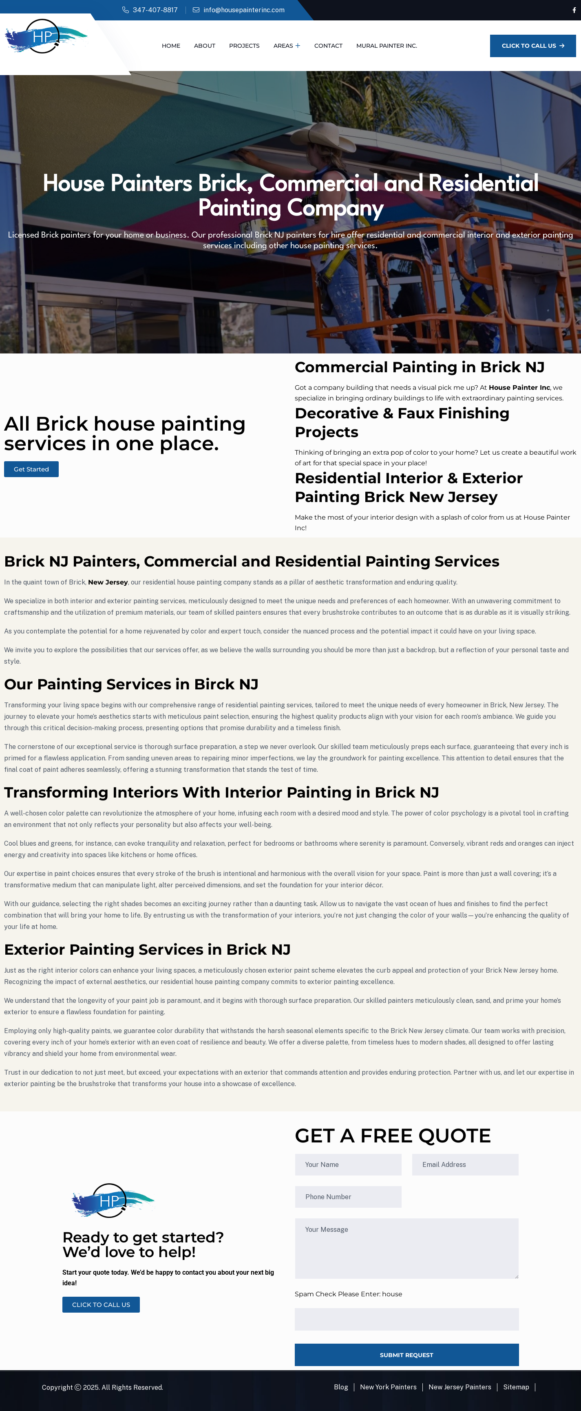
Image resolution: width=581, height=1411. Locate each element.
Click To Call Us (533, 45)
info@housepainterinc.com (244, 10)
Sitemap (516, 1387)
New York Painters (388, 1387)
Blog (341, 1387)
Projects (244, 45)
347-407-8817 (155, 10)
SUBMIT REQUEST (406, 1355)
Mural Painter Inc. (386, 45)
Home (171, 45)
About (204, 45)
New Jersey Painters (460, 1387)
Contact (328, 45)
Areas (283, 45)
